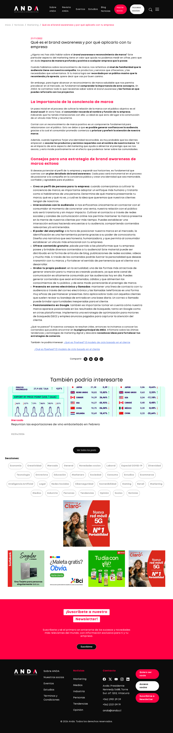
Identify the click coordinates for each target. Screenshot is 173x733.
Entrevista (42, 475)
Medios (37, 493)
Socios (118, 493)
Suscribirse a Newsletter (147, 697)
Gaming (126, 484)
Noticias (19, 25)
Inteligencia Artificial (20, 484)
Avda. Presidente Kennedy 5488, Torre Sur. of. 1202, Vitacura (116, 689)
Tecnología (23, 475)
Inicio (8, 25)
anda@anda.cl (112, 710)
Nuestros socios (54, 677)
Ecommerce (147, 475)
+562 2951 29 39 (112, 699)
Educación (60, 475)
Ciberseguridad (84, 484)
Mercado (52, 466)
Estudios (93, 9)
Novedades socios (90, 466)
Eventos (80, 9)
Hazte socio (120, 9)
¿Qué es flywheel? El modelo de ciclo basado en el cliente (97, 342)
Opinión (104, 493)
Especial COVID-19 (131, 466)
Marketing (33, 25)
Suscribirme (86, 646)
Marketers (78, 475)
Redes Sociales (60, 484)
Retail (140, 484)
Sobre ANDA (51, 671)
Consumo (112, 475)
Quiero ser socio (146, 674)
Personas (69, 493)
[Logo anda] (26, 9)
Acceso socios (136, 9)
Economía (15, 466)
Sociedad (95, 475)
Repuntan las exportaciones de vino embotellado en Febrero (56, 424)
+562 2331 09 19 (112, 704)
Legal (42, 484)
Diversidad (154, 466)
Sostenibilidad (107, 484)
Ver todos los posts (86, 450)
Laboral (110, 466)
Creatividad (34, 466)
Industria (52, 493)
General (68, 466)
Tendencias (87, 493)
